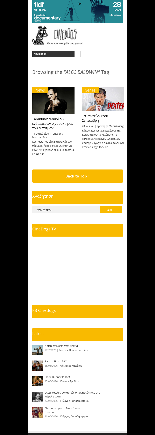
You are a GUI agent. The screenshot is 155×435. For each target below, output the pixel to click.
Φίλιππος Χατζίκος (71, 365)
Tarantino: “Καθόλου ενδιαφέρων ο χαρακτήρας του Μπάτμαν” (52, 123)
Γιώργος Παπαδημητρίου (73, 350)
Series (90, 90)
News (40, 90)
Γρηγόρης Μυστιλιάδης (110, 126)
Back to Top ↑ (77, 176)
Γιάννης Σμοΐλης (69, 381)
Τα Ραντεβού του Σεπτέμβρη (95, 118)
